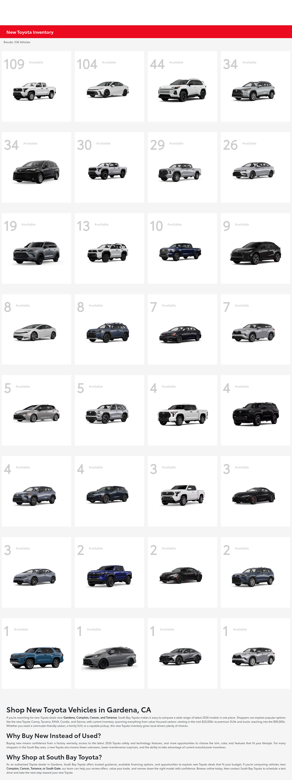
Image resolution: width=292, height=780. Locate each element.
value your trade (119, 768)
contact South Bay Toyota (246, 768)
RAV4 (55, 721)
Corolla (64, 721)
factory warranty (67, 743)
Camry (35, 721)
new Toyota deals (45, 717)
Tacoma (46, 721)
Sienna (81, 721)
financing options (142, 764)
